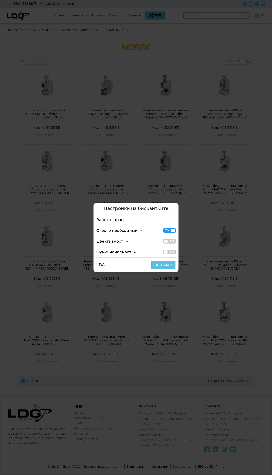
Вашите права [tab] (108, 220)
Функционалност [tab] (110, 252)
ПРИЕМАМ (164, 265)
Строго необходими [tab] (113, 230)
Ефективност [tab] (107, 241)
